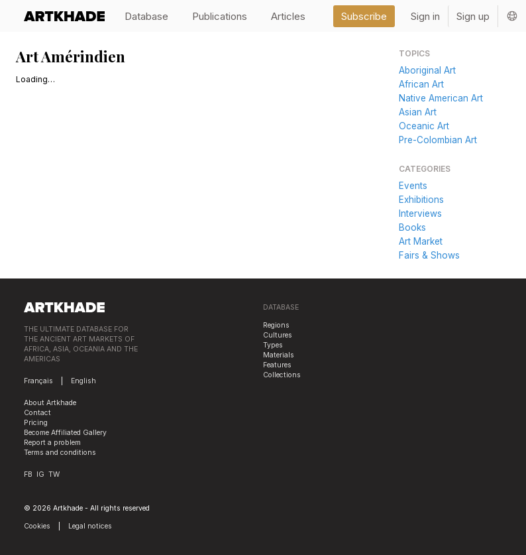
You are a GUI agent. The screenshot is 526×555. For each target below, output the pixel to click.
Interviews (420, 213)
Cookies (37, 526)
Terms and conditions (60, 452)
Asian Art (418, 112)
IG (40, 474)
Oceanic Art (424, 126)
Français (38, 381)
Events (413, 185)
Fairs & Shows (429, 255)
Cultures (277, 335)
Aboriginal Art (427, 70)
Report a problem (52, 442)
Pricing (36, 422)
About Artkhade (50, 403)
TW (54, 474)
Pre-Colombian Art (438, 140)
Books (412, 227)
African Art (421, 84)
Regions (276, 325)
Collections (282, 375)
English (83, 381)
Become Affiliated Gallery (65, 432)
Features (277, 365)
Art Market (421, 241)
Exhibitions (421, 199)
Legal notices (90, 526)
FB (28, 474)
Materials (278, 355)
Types (273, 345)
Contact (37, 412)
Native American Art (441, 98)
